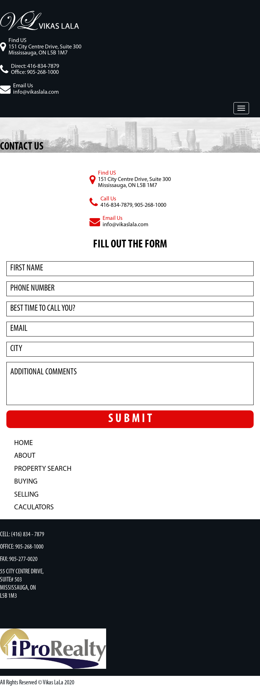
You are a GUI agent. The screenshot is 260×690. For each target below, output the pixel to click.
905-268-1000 (29, 547)
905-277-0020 (23, 559)
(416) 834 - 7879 (27, 534)
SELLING (26, 494)
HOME (23, 443)
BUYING (25, 481)
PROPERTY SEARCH (42, 469)
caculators (34, 507)
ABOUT (24, 456)
